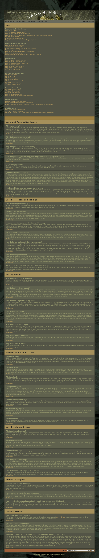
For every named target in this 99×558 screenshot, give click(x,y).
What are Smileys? (11, 78)
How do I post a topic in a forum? (15, 60)
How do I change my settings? (15, 45)
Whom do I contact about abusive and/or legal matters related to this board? (29, 112)
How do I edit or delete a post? (15, 61)
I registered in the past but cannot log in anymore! (21, 40)
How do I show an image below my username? (20, 51)
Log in (92, 21)
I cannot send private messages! (15, 101)
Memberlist (31, 21)
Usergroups (39, 21)
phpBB (41, 556)
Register (86, 21)
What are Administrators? (13, 89)
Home (7, 21)
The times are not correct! (13, 47)
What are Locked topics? (13, 84)
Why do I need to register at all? (15, 32)
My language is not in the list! (14, 50)
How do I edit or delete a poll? (14, 66)
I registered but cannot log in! (14, 38)
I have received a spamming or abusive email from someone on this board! (29, 104)
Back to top (9, 134)
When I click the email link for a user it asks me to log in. (23, 54)
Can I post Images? (11, 79)
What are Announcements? (14, 81)
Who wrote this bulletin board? (15, 109)
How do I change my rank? (13, 53)
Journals (18, 21)
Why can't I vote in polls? (13, 69)
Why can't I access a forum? (14, 68)
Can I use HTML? (11, 76)
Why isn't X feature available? (14, 111)
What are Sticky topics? (12, 82)
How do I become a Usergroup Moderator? (19, 95)
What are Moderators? (12, 91)
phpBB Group (60, 517)
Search (24, 21)
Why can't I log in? (11, 30)
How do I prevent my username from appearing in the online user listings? (28, 35)
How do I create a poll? (12, 64)
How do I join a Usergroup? (14, 94)
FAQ (45, 21)
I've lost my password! (12, 36)
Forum (12, 21)
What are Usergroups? (12, 92)
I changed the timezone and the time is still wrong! (21, 48)
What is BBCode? (11, 74)
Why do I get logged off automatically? (17, 33)
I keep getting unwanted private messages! (19, 102)
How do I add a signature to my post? (17, 63)
